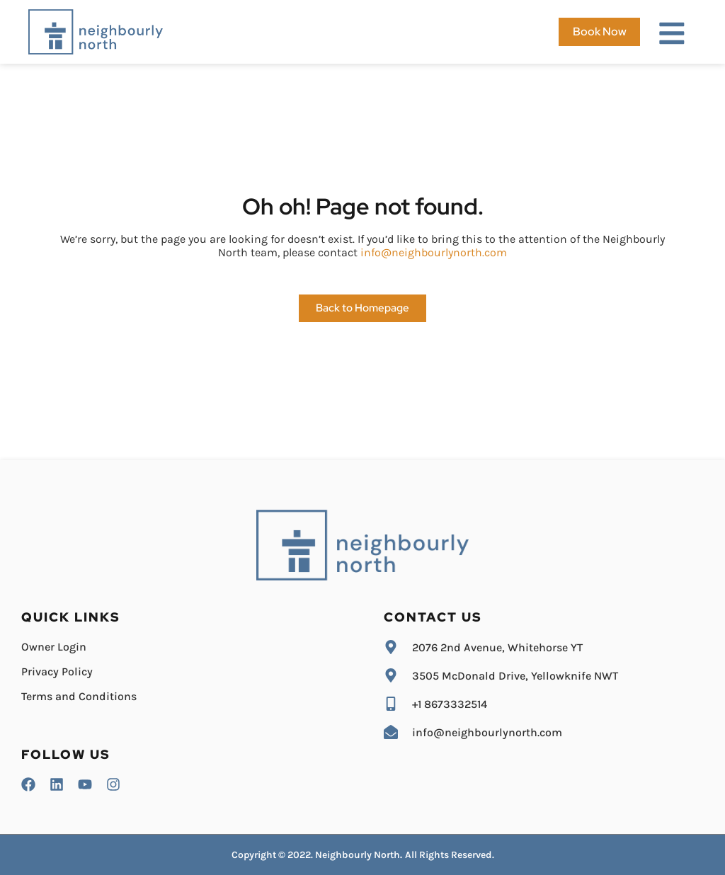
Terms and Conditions (79, 696)
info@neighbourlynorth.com (433, 252)
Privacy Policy (57, 671)
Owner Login (53, 646)
